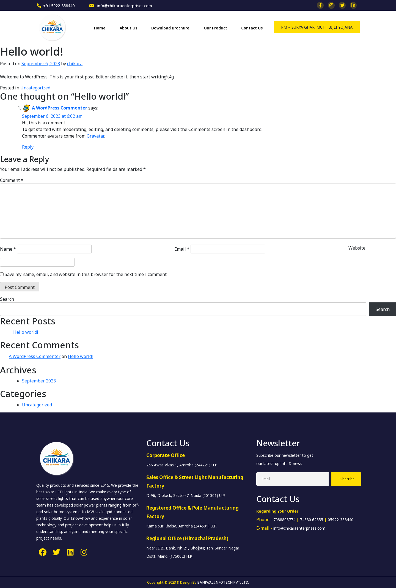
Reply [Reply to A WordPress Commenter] (28, 147)
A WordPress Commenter (59, 108)
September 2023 (39, 381)
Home (100, 28)
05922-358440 (340, 519)
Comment (11, 180)
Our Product (215, 28)
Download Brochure (170, 28)
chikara (74, 64)
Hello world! (25, 332)
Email (181, 249)
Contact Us (252, 28)
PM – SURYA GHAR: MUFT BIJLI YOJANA (317, 27)
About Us (128, 28)
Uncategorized (35, 88)
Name (8, 249)
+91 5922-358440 (59, 5)
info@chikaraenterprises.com (124, 5)
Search (7, 299)
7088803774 (284, 519)
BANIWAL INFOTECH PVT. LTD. (223, 582)
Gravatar (95, 136)
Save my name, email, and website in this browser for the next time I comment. (86, 274)
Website (356, 248)
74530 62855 (311, 519)
